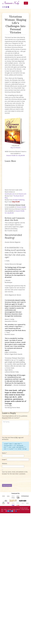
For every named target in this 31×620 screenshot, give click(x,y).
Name (4, 453)
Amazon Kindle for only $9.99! (15, 155)
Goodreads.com (10, 194)
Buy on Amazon (15, 148)
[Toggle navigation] (26, 3)
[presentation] (12, 479)
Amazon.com (22, 194)
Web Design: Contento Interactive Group (10, 508)
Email (4, 459)
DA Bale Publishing (18, 200)
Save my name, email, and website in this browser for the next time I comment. (14, 473)
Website (4, 463)
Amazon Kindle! (21, 207)
